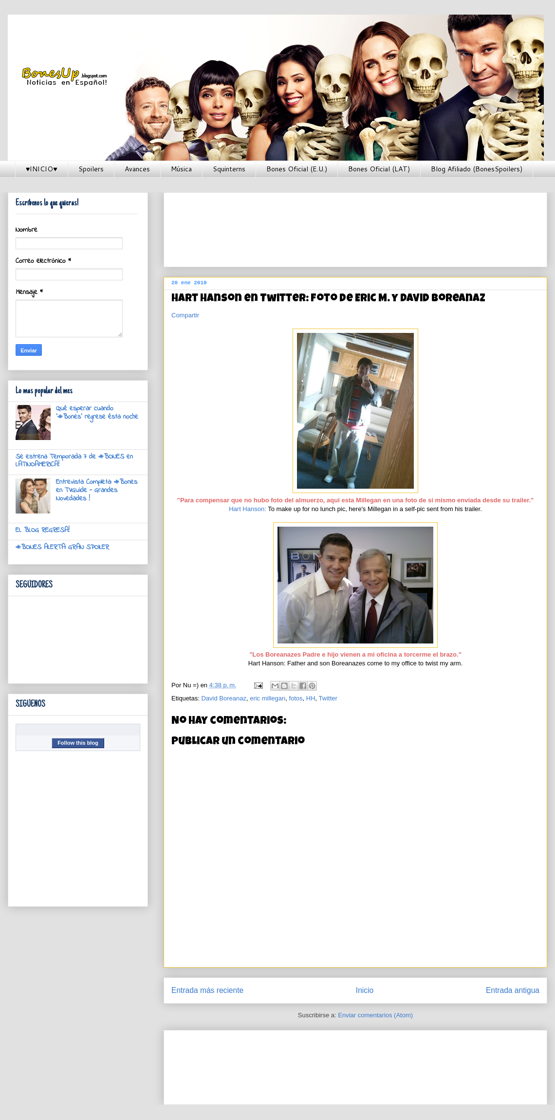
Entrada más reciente (207, 990)
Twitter (328, 698)
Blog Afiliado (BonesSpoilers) (476, 169)
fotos (295, 698)
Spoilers (91, 169)
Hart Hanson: (247, 509)
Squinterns (229, 169)
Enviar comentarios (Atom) (375, 1015)
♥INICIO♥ (41, 169)
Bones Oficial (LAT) (379, 169)
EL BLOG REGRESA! (43, 530)
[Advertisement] (204, 226)
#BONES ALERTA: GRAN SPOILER (62, 547)
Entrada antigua (512, 990)
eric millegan (267, 698)
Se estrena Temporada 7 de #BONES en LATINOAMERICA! (74, 461)
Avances (137, 169)
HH (310, 698)
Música (181, 169)
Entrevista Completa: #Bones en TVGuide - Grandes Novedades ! (96, 490)
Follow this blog (77, 743)
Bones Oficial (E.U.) (296, 169)
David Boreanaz (223, 698)
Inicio (364, 990)
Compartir (185, 315)
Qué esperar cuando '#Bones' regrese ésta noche (97, 413)
